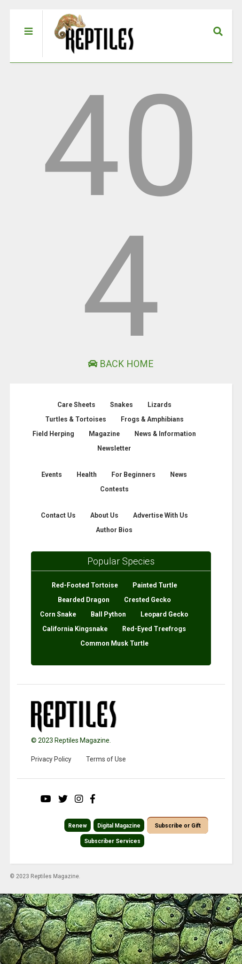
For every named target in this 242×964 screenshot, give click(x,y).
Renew (77, 825)
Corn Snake (58, 614)
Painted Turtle (155, 585)
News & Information (165, 433)
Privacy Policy (51, 759)
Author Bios (114, 530)
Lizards (160, 404)
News (178, 474)
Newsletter (114, 448)
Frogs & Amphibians (152, 419)
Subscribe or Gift (178, 825)
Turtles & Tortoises (75, 419)
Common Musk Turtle (114, 643)
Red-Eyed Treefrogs (154, 629)
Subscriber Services (112, 841)
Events (51, 474)
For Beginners (133, 474)
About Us (104, 515)
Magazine (104, 433)
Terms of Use (106, 759)
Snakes (121, 404)
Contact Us (58, 515)
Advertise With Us (160, 515)
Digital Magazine (119, 825)
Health (87, 474)
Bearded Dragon (83, 599)
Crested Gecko (147, 599)
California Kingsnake (75, 629)
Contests (114, 489)
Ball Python (108, 614)
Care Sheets (76, 404)
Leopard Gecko (164, 614)
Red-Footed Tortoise (85, 585)
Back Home (121, 363)
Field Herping (53, 433)
